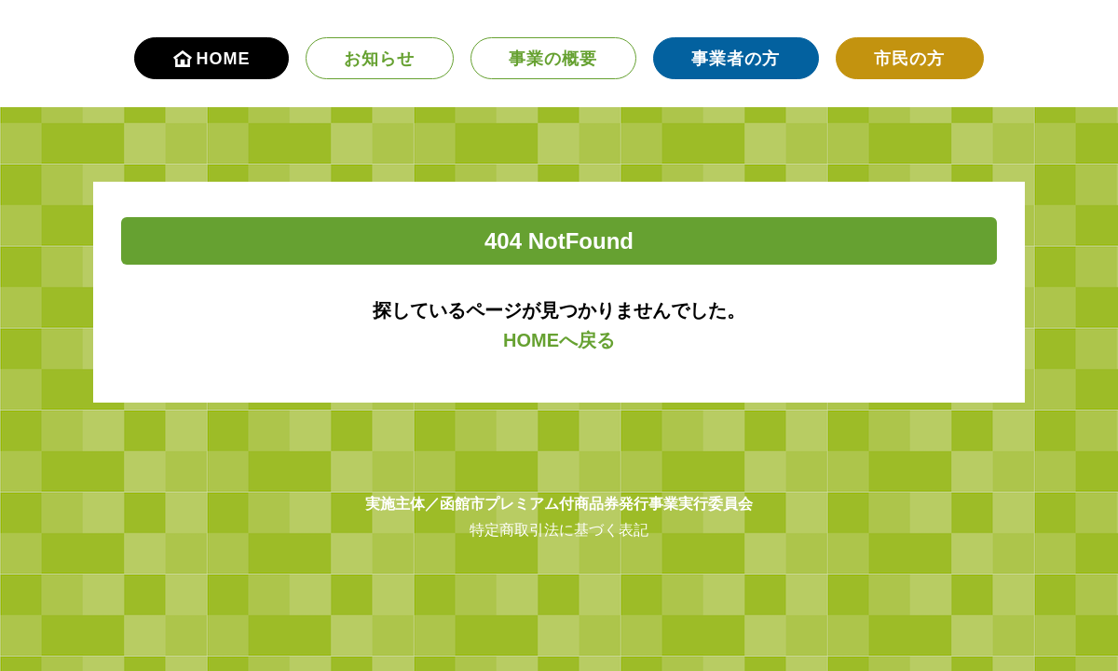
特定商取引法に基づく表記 (559, 530)
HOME (212, 58)
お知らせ (379, 58)
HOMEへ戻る (559, 340)
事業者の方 (735, 58)
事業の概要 (553, 58)
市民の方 (909, 58)
